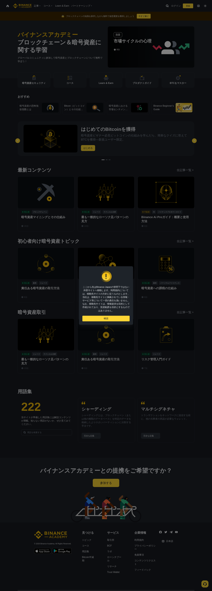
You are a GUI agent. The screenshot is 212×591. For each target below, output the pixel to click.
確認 (106, 319)
